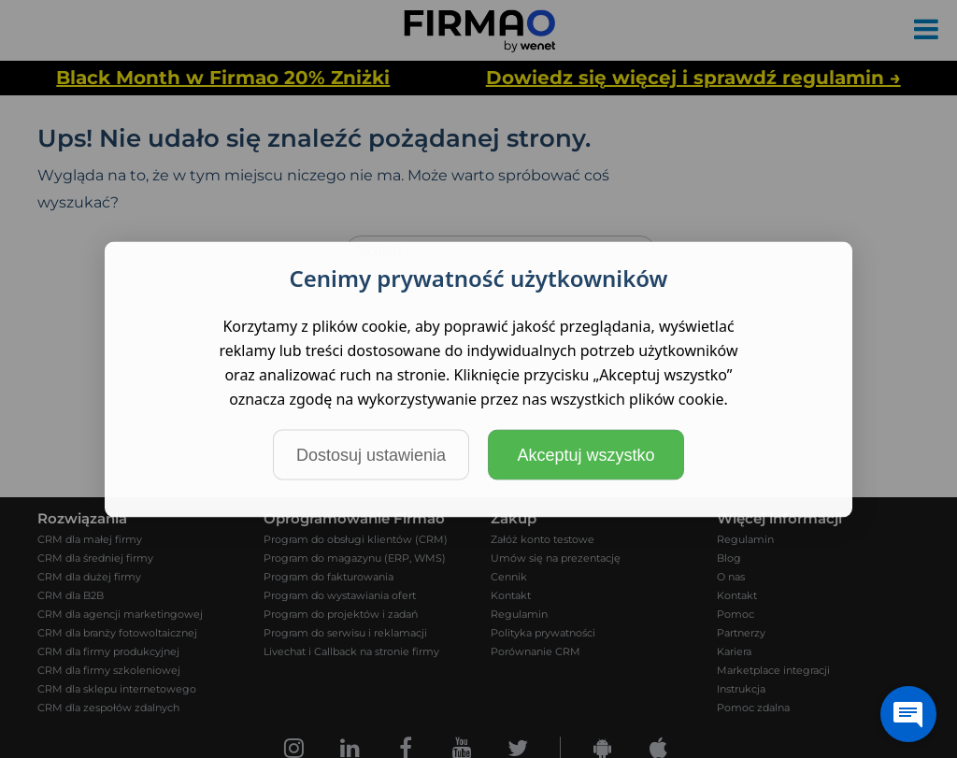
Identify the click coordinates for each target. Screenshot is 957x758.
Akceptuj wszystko (585, 454)
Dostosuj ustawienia (371, 454)
